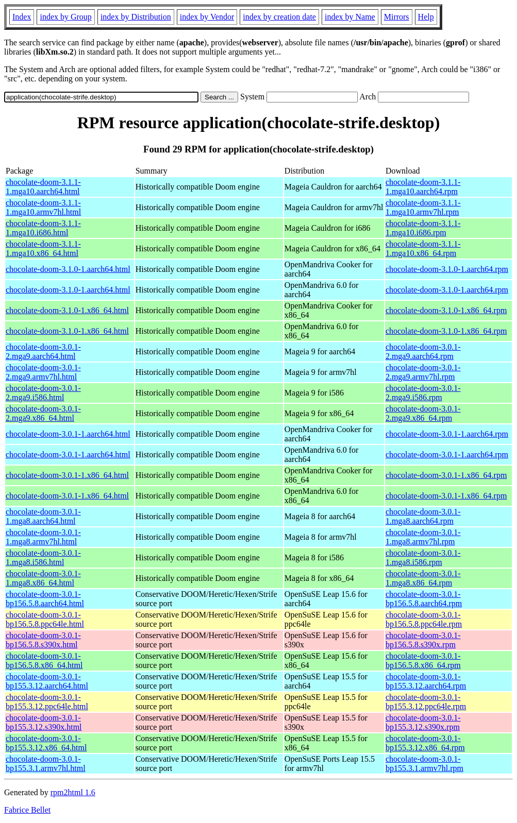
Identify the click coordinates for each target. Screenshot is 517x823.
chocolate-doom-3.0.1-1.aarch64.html (68, 434)
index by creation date (279, 16)
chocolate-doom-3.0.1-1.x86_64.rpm (446, 475)
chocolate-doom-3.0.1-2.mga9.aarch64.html (43, 351)
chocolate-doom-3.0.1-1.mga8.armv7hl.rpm (423, 537)
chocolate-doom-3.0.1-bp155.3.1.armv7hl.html (46, 764)
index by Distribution (136, 16)
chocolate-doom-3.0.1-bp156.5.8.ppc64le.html (45, 619)
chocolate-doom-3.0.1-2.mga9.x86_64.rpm (423, 413)
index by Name (350, 16)
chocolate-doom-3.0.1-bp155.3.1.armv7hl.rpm (424, 764)
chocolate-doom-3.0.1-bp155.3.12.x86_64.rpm (425, 743)
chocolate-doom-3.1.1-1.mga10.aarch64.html (43, 187)
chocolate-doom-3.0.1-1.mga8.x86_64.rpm (423, 578)
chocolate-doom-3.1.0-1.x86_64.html (67, 310)
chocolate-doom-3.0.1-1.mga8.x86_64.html (43, 578)
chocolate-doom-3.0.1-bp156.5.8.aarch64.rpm (424, 599)
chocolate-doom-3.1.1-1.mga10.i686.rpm (423, 228)
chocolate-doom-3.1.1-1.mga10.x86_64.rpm (423, 248)
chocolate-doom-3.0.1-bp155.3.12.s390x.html (44, 722)
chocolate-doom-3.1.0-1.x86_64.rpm (446, 310)
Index (21, 16)
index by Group (65, 16)
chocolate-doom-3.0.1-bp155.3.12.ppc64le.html (47, 702)
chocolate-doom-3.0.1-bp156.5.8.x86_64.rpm (423, 660)
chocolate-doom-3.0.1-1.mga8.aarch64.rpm (423, 516)
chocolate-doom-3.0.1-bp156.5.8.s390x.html (43, 640)
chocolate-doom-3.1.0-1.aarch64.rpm (447, 269)
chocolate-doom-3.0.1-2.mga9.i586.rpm (423, 393)
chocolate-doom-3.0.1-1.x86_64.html (67, 475)
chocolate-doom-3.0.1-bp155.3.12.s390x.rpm (423, 722)
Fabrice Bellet (27, 809)
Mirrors (396, 16)
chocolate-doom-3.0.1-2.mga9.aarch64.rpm (423, 351)
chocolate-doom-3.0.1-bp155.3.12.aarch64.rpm (426, 681)
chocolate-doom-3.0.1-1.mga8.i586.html (43, 557)
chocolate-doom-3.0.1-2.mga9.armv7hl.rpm (423, 372)
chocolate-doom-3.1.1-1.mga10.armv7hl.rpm (423, 207)
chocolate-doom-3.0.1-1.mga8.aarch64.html (43, 516)
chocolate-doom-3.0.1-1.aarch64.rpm (447, 434)
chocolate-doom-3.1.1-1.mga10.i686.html (43, 228)
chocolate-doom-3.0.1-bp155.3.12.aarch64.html (47, 681)
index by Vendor (207, 16)
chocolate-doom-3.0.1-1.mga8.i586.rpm (423, 557)
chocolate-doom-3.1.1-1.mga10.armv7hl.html (43, 207)
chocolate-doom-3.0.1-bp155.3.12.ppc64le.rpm (426, 702)
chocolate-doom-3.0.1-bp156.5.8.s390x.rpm (423, 640)
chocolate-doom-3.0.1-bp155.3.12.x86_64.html (46, 743)
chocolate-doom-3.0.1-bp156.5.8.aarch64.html (45, 599)
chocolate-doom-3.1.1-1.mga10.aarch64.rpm (423, 187)
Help (426, 16)
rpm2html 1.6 (73, 792)
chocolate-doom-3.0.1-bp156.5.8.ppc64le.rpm (424, 619)
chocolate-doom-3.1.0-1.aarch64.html (68, 269)
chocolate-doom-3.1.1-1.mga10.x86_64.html (43, 248)
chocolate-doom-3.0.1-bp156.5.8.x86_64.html (44, 660)
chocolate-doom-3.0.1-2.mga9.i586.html (43, 393)
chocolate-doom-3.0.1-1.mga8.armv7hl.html (43, 537)
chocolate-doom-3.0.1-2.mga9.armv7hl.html (43, 372)
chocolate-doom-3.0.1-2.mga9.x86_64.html (43, 413)
